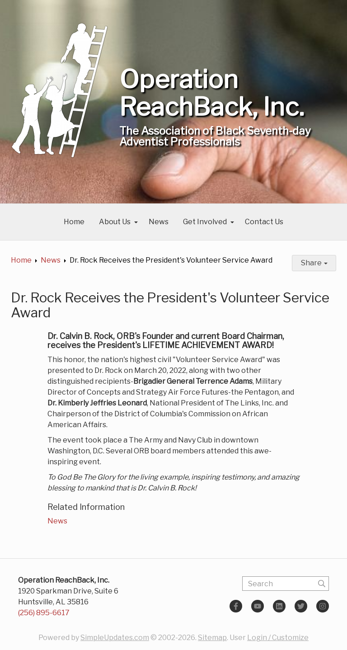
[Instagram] (322, 606)
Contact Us (264, 221)
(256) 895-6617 (44, 612)
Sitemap (212, 637)
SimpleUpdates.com (114, 637)
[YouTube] (257, 606)
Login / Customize (278, 637)
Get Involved (205, 221)
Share (314, 263)
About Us (115, 221)
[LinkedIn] (279, 606)
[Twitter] (301, 606)
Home (74, 221)
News (159, 221)
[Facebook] (236, 606)
